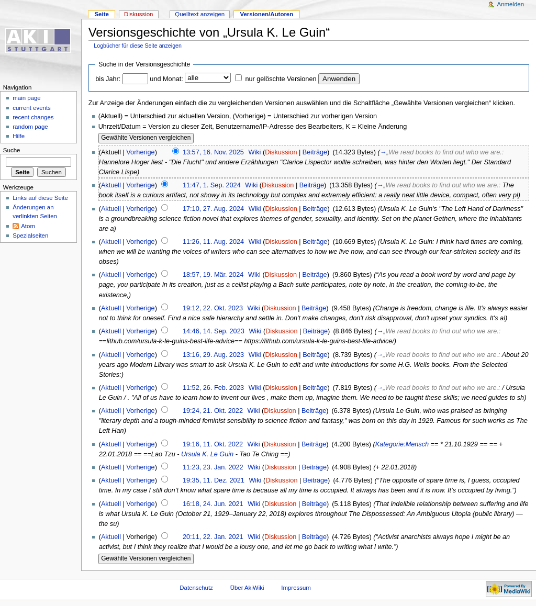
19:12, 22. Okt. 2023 (213, 308)
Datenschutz (196, 588)
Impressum (296, 588)
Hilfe (19, 136)
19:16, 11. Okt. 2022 (213, 444)
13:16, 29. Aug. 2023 (213, 354)
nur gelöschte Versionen (280, 79)
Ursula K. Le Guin (207, 454)
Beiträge (315, 152)
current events (32, 108)
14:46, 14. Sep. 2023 (213, 331)
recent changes (33, 117)
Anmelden (510, 4)
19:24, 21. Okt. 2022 (213, 410)
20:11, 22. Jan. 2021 (213, 537)
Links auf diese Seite (40, 198)
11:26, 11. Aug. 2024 (213, 241)
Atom (28, 226)
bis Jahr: (107, 79)
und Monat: (166, 79)
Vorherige (140, 152)
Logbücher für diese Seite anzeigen (138, 45)
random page (30, 127)
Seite (101, 14)
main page (27, 98)
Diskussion (281, 152)
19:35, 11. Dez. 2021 (213, 480)
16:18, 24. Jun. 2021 (213, 504)
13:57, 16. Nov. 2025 (213, 152)
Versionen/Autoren (266, 14)
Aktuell (111, 185)
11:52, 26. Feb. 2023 (213, 387)
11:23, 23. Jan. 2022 (213, 467)
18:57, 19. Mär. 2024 (213, 274)
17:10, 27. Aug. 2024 (213, 208)
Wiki (254, 152)
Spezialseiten (30, 235)
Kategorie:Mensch (402, 444)
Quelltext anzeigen (200, 14)
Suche (11, 150)
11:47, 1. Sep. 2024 (212, 185)
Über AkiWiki (247, 588)
